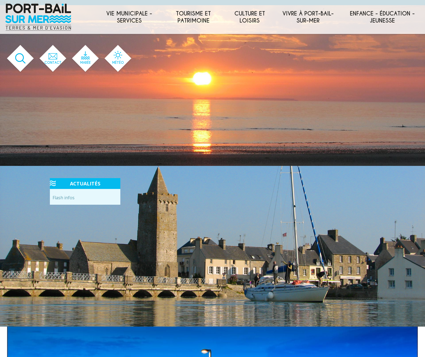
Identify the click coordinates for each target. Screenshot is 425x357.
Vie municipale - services (129, 17)
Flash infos (64, 198)
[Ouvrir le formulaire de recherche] (20, 58)
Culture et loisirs (249, 17)
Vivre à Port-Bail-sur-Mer (308, 17)
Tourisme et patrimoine (193, 17)
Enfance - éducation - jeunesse (382, 17)
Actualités (85, 183)
